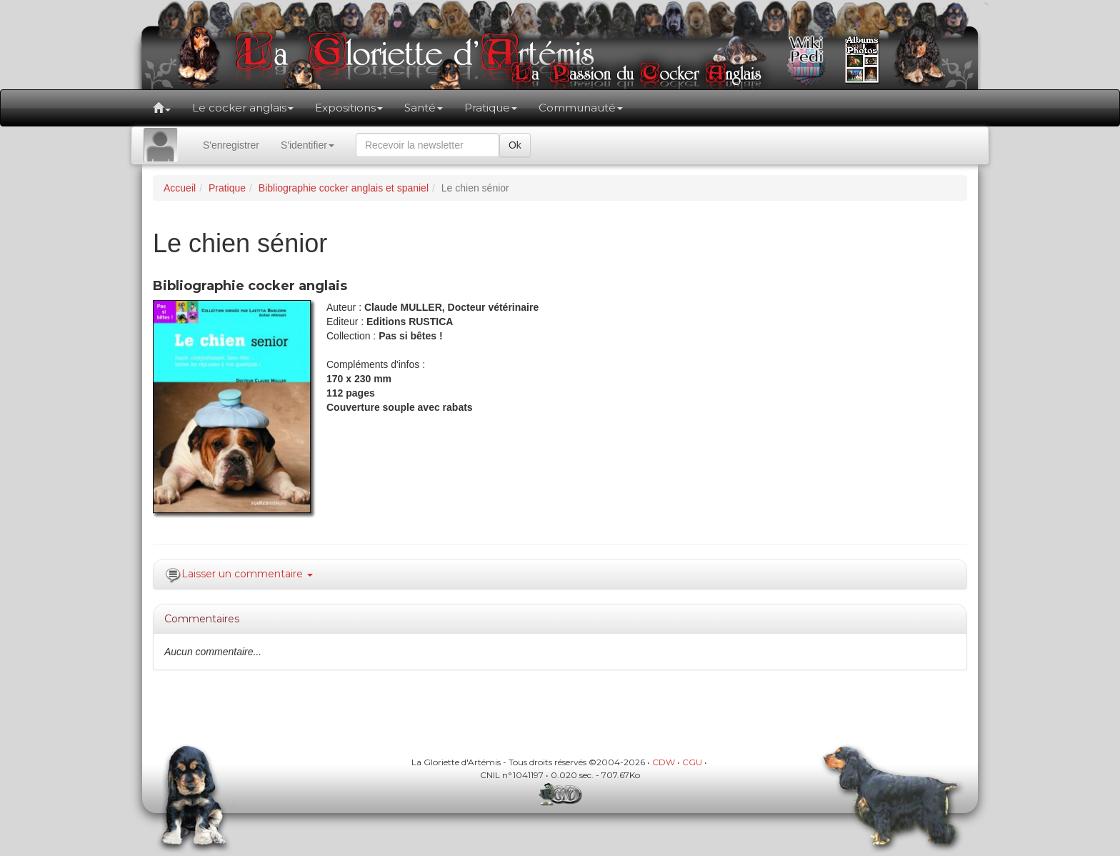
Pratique (227, 188)
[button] (161, 108)
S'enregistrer (231, 145)
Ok (515, 145)
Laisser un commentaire (247, 573)
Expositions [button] (349, 107)
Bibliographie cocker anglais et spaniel (344, 188)
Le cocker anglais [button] (243, 107)
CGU (692, 762)
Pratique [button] (490, 107)
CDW (663, 762)
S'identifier (307, 145)
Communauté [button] (581, 107)
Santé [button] (423, 107)
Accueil (180, 188)
